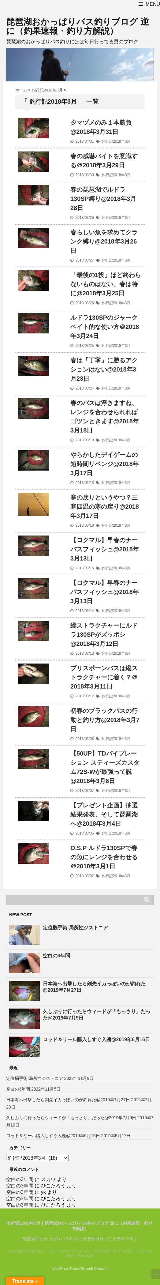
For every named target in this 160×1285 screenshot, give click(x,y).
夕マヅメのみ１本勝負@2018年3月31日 (101, 127)
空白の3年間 (56, 955)
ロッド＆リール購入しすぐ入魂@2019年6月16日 (96, 1039)
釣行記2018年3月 (116, 141)
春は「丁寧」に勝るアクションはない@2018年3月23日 (104, 369)
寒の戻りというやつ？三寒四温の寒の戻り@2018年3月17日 (104, 506)
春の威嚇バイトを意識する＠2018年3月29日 (104, 161)
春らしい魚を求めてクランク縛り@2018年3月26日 (104, 241)
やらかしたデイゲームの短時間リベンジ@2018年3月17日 (104, 463)
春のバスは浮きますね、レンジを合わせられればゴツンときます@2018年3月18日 (104, 417)
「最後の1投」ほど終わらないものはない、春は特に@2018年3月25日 (105, 284)
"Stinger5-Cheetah (93, 1268)
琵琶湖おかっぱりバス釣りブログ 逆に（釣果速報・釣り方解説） (77, 26)
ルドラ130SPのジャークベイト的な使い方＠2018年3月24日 (104, 326)
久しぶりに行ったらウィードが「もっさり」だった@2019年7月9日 (97, 1014)
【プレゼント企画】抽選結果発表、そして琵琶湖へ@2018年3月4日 (104, 814)
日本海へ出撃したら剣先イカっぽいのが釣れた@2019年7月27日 (94, 987)
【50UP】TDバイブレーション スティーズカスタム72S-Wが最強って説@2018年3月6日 (105, 767)
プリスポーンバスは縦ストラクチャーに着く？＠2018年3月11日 (104, 677)
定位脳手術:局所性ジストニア (75, 927)
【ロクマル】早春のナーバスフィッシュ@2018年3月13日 (104, 549)
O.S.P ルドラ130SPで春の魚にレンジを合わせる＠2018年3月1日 (104, 857)
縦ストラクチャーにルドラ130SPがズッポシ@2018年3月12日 (104, 634)
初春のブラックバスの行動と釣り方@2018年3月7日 (105, 719)
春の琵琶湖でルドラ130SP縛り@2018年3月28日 (103, 198)
